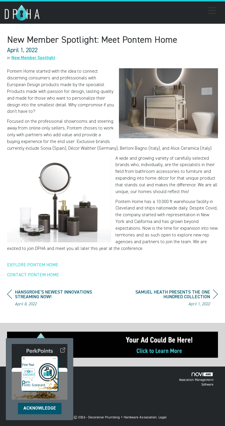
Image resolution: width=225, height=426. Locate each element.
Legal (162, 417)
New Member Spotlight (33, 58)
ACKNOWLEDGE (39, 408)
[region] (174, 299)
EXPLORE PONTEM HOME (32, 265)
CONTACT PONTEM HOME (33, 275)
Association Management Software (196, 379)
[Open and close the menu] (129, 12)
